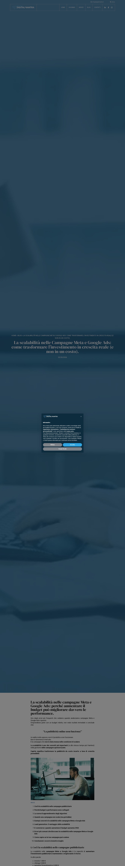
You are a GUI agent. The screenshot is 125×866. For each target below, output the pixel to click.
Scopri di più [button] (63, 449)
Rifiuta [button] (53, 444)
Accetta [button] (72, 444)
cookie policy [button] (70, 431)
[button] (81, 416)
